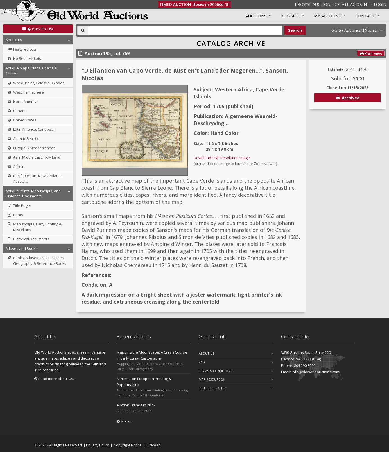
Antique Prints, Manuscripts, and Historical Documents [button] (33, 193)
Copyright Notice (128, 445)
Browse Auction (312, 4)
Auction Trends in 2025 (136, 405)
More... (124, 421)
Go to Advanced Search (357, 30)
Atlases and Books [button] (21, 248)
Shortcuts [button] (14, 39)
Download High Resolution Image (222, 157)
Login (380, 4)
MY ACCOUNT (327, 16)
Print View (370, 53)
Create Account (351, 4)
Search (295, 30)
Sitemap (153, 445)
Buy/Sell (290, 16)
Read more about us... (55, 378)
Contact (365, 16)
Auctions (255, 16)
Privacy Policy (97, 445)
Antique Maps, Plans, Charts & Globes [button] (31, 70)
